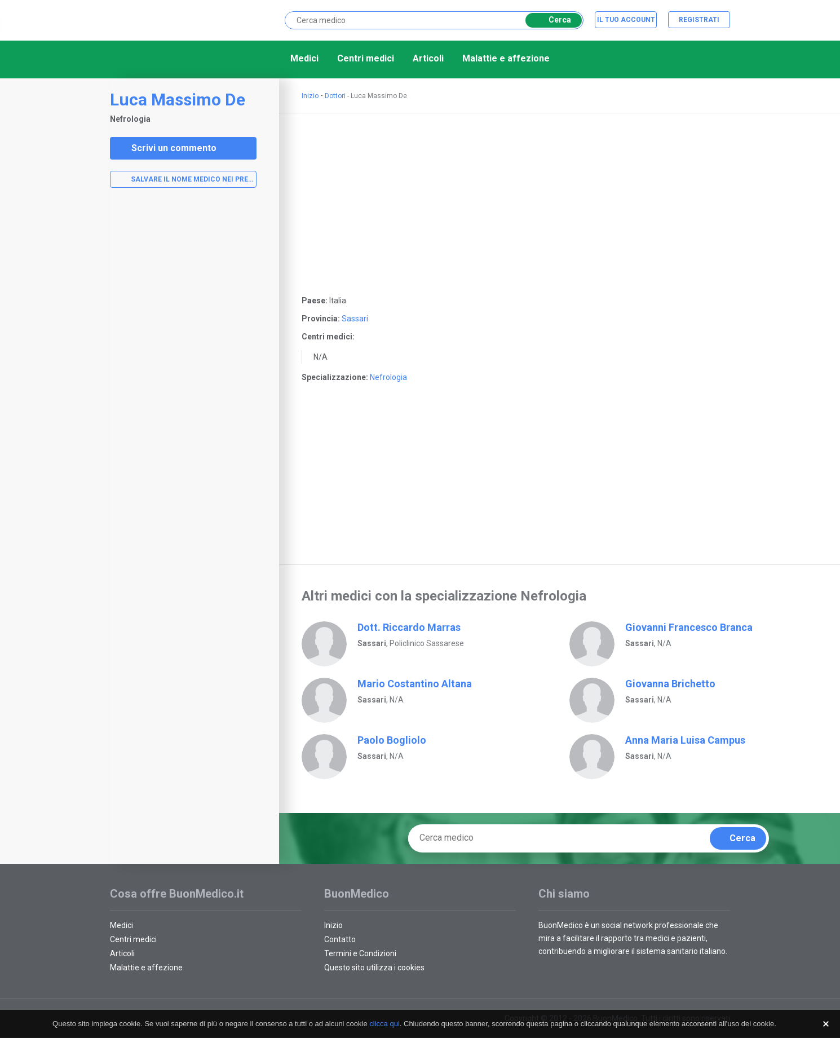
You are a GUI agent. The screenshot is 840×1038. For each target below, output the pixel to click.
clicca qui (384, 1023)
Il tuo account (626, 20)
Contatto (340, 939)
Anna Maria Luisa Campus (685, 740)
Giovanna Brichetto (670, 684)
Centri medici (365, 58)
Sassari (355, 318)
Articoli (428, 58)
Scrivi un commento (166, 148)
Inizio (310, 96)
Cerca (551, 20)
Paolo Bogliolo (391, 740)
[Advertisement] (183, 376)
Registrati (699, 20)
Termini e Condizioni (360, 953)
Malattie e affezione (506, 58)
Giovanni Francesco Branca (689, 627)
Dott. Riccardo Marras (409, 627)
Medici (304, 58)
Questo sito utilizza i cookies (374, 967)
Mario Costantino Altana (414, 684)
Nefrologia (388, 377)
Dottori (335, 96)
